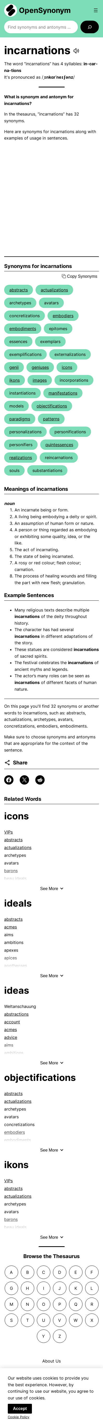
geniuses (40, 367)
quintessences (59, 444)
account (12, 1021)
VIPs (8, 832)
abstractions (16, 1014)
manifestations (63, 393)
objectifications (52, 406)
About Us (51, 1361)
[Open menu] (96, 10)
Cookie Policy (18, 1419)
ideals (18, 903)
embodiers (63, 315)
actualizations (54, 289)
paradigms (19, 418)
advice (10, 1037)
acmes (10, 926)
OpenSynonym (45, 10)
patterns (51, 418)
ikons (14, 380)
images (40, 380)
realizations (20, 457)
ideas (16, 990)
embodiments (22, 328)
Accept (20, 1411)
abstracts (18, 289)
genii (14, 367)
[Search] (89, 27)
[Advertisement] (51, 199)
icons (67, 367)
